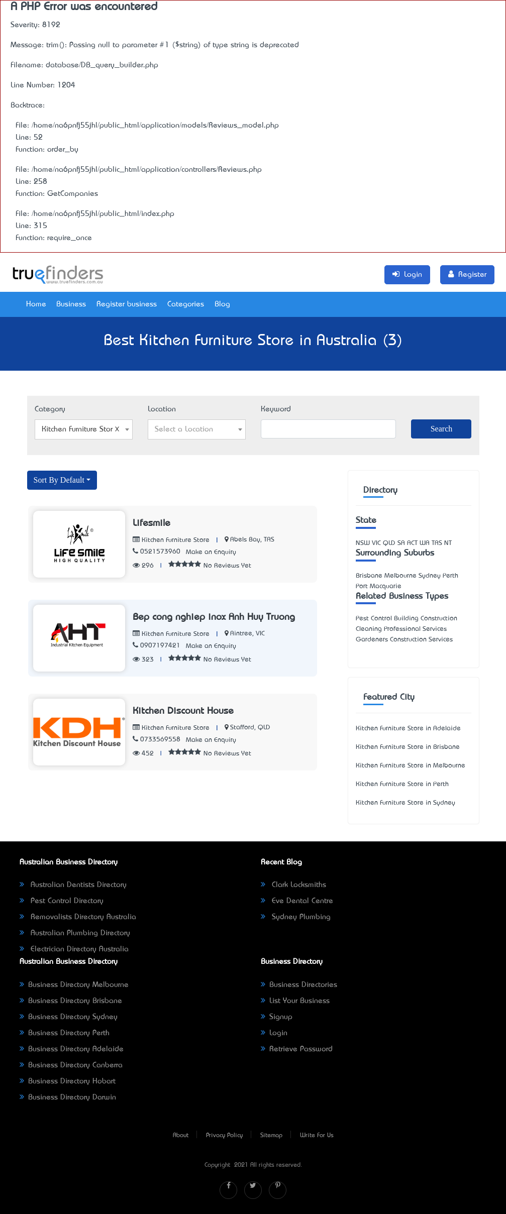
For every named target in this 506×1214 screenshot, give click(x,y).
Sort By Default (59, 480)
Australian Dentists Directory (73, 885)
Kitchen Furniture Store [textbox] (81, 429)
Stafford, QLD (250, 727)
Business (71, 304)
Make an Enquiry (211, 552)
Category (50, 409)
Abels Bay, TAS (252, 539)
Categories (185, 304)
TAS (437, 543)
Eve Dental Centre (297, 901)
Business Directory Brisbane (71, 1001)
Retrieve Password (297, 1049)
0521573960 (156, 551)
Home (36, 304)
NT (448, 543)
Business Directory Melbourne (74, 984)
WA (425, 543)
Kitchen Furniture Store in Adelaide (408, 728)
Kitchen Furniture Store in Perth (402, 784)
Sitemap (271, 1136)
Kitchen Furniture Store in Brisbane (408, 747)
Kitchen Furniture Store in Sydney (405, 803)
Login (274, 1033)
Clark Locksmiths (293, 885)
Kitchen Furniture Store (171, 540)
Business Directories (299, 984)
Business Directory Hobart (68, 1081)
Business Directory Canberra (71, 1065)
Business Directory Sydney (69, 1017)
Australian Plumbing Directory (75, 933)
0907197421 (156, 645)
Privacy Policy (224, 1136)
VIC (376, 543)
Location (162, 409)
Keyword (276, 409)
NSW (363, 543)
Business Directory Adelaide (72, 1049)
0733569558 (156, 739)
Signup (276, 1017)
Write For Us (317, 1136)
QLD (389, 543)
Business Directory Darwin (68, 1097)
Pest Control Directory (62, 901)
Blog (222, 304)
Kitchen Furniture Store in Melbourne (410, 765)
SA (401, 543)
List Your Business (295, 1001)
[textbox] (197, 429)
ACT (412, 543)
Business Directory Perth (65, 1033)
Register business (126, 304)
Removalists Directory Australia (78, 917)
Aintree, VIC (247, 633)
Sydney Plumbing (296, 917)
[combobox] (84, 429)
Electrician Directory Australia (74, 949)
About (180, 1136)
